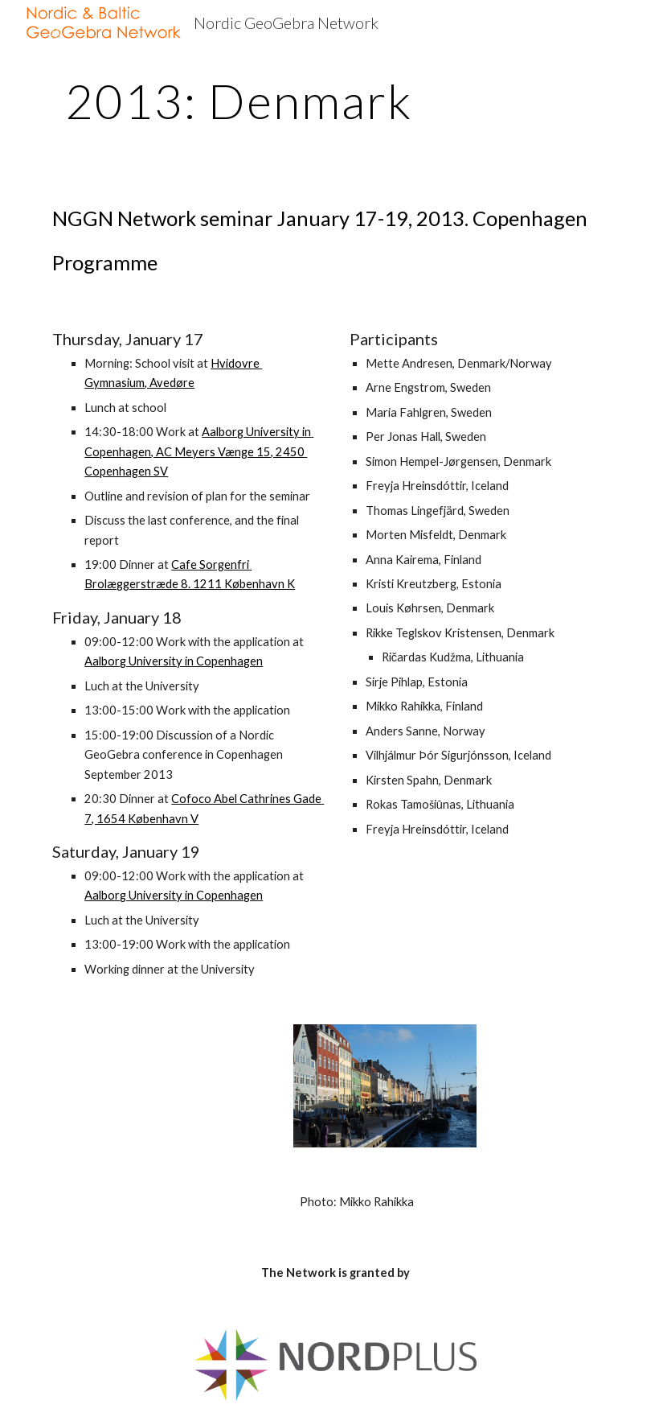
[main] (239, 101)
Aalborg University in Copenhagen (173, 661)
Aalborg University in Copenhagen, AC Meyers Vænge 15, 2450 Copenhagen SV (198, 451)
